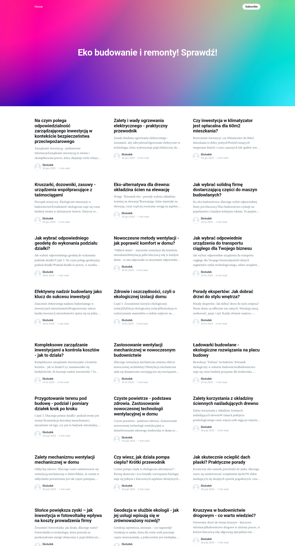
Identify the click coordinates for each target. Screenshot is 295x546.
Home (39, 6)
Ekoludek (48, 164)
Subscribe (251, 6)
